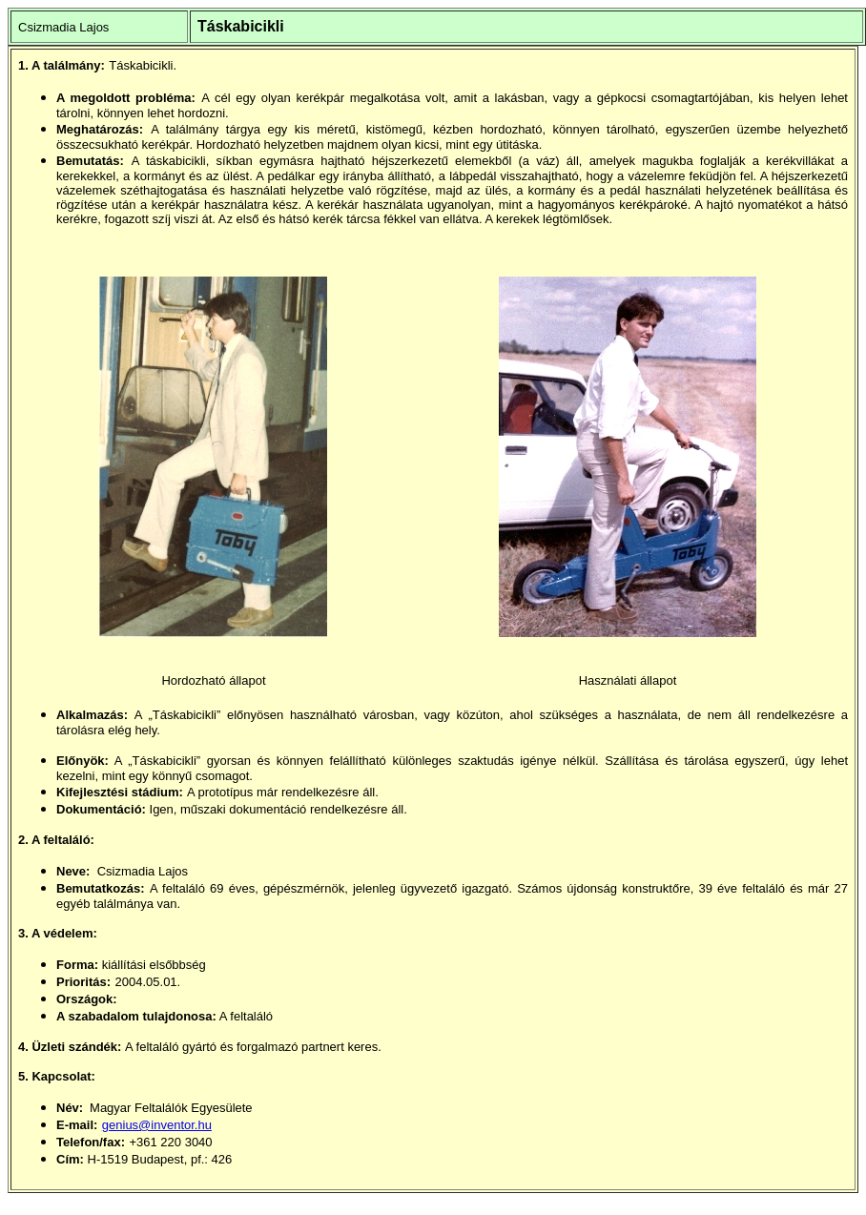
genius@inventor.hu (157, 1125)
